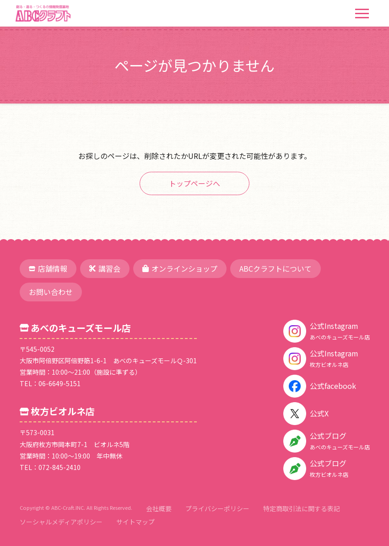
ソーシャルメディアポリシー (61, 521)
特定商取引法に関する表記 (301, 508)
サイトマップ (135, 521)
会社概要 (159, 508)
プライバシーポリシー (217, 508)
